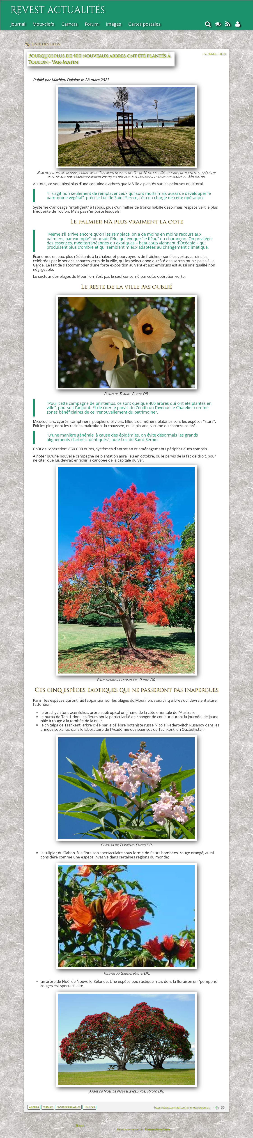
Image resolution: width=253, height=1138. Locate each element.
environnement (68, 1107)
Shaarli (79, 1125)
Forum (92, 24)
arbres (34, 1107)
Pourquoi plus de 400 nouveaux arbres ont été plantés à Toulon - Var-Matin (99, 59)
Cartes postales (144, 24)
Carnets (69, 24)
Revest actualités (57, 7)
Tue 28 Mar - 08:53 (214, 54)
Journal (18, 24)
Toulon (89, 1107)
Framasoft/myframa (157, 1129)
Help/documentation (130, 1129)
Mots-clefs (43, 24)
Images (113, 24)
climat (48, 1107)
